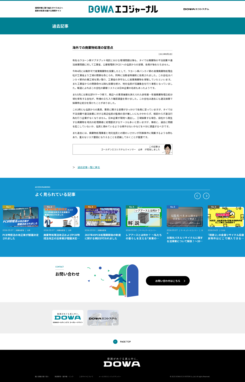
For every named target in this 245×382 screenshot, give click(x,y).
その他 (222, 230)
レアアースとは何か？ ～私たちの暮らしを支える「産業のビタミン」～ (144, 238)
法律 (28, 230)
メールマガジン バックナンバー (110, 376)
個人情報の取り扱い (42, 376)
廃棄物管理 (20, 230)
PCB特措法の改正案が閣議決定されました (20, 236)
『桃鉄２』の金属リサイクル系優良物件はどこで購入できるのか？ (226, 238)
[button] (197, 196)
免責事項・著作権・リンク (64, 376)
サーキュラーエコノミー (147, 230)
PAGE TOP (125, 341)
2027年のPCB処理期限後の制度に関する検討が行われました (103, 236)
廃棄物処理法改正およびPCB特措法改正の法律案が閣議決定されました (62, 238)
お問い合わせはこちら (167, 281)
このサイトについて (86, 376)
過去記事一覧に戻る (89, 167)
